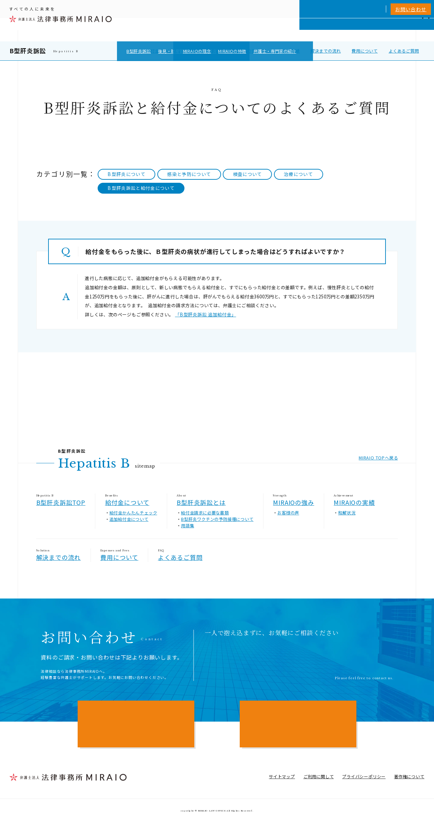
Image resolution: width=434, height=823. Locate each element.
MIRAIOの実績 (285, 51)
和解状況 (346, 513)
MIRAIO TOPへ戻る (378, 458)
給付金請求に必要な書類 (205, 513)
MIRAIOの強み (246, 51)
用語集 (187, 526)
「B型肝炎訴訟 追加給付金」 (205, 314)
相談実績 (330, 29)
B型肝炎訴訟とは (204, 51)
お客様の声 (288, 513)
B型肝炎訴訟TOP (60, 502)
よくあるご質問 (404, 51)
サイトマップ (282, 776)
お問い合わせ (411, 9)
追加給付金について (129, 519)
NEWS (377, 29)
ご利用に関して (318, 776)
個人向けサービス (251, 29)
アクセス (399, 29)
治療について (298, 174)
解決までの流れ (326, 51)
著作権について (409, 776)
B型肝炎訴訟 (27, 50)
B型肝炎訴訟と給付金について (141, 188)
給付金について (161, 51)
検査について (247, 174)
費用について (365, 51)
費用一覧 (355, 29)
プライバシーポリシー (364, 776)
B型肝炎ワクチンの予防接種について (217, 519)
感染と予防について (189, 174)
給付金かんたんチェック (133, 513)
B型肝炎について (126, 174)
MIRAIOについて (295, 29)
